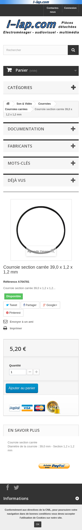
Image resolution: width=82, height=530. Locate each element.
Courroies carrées (16, 109)
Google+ (50, 305)
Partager (30, 305)
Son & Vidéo (24, 103)
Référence (10, 281)
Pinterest (13, 312)
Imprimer (16, 328)
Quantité (15, 365)
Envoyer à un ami (21, 321)
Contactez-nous (53, 10)
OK (38, 524)
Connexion (70, 8)
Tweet (11, 305)
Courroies (44, 103)
